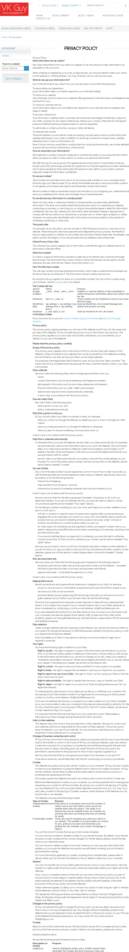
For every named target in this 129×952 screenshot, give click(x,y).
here (92, 262)
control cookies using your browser (80, 318)
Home (4, 37)
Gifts (109, 28)
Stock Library (60, 15)
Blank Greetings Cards (16, 28)
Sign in (9, 78)
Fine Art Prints (93, 28)
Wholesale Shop (113, 15)
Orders (5, 55)
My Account (49, 5)
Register (18, 78)
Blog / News (86, 15)
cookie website (62, 282)
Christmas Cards (69, 28)
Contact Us (43, 18)
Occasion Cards (45, 28)
